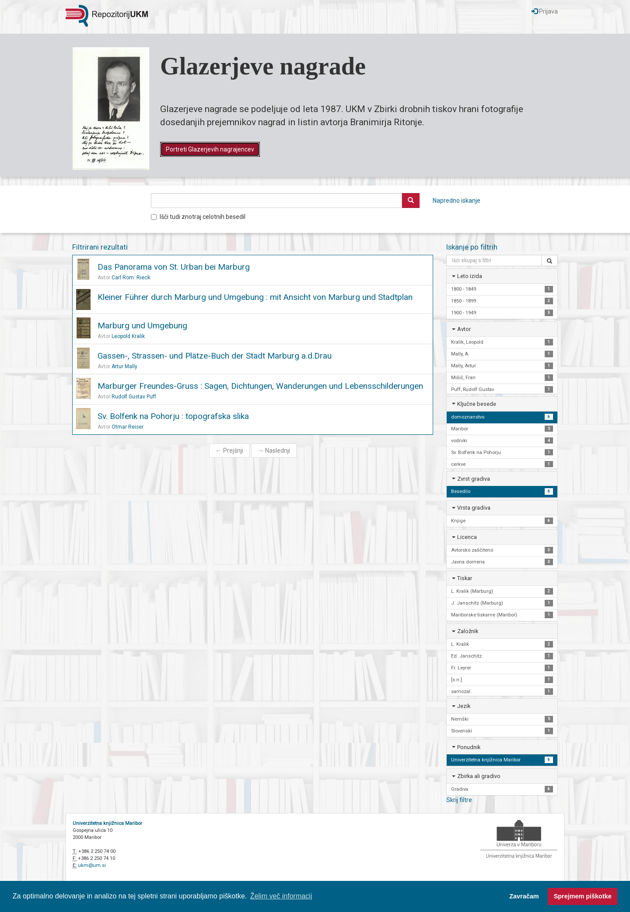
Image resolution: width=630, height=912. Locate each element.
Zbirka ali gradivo (478, 776)
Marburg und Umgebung (142, 325)
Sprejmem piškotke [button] (583, 896)
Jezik (463, 706)
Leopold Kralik (128, 336)
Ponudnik (468, 747)
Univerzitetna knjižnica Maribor (107, 823)
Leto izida (469, 276)
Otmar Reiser (128, 427)
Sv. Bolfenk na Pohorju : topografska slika (173, 416)
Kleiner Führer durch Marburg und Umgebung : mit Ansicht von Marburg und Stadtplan (255, 297)
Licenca (467, 537)
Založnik (467, 631)
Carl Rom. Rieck (131, 278)
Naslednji (274, 450)
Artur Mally (124, 366)
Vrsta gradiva (473, 507)
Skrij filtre (459, 799)
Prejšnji (229, 450)
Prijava (545, 11)
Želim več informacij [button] (281, 896)
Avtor (464, 329)
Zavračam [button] (524, 896)
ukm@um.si (92, 865)
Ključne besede (476, 404)
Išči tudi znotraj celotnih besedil (198, 216)
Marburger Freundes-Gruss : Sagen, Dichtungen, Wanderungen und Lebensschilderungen (260, 386)
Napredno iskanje (456, 200)
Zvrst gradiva (473, 478)
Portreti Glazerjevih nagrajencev (210, 149)
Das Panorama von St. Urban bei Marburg (174, 267)
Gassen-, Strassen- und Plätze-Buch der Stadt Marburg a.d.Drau (215, 356)
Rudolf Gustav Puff (134, 397)
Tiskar (464, 578)
